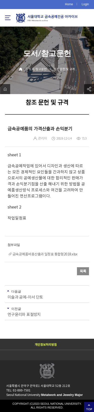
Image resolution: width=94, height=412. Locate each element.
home (5, 89)
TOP (89, 409)
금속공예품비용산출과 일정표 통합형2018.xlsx (45, 254)
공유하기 (89, 89)
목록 (83, 271)
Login (85, 4)
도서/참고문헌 (38, 69)
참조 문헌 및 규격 (64, 69)
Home (69, 4)
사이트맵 (8, 18)
